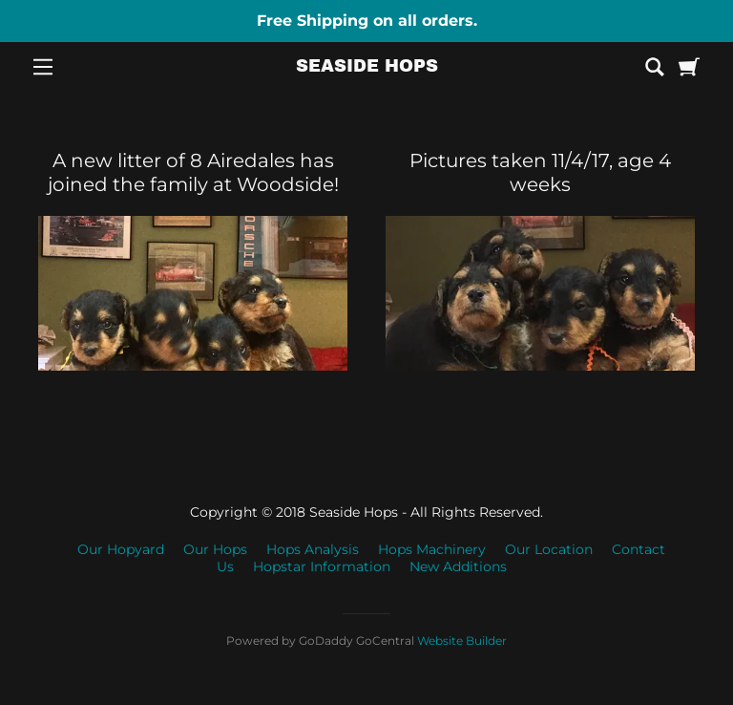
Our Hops (215, 549)
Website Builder (462, 640)
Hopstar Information (321, 566)
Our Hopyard (120, 549)
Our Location (549, 549)
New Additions (458, 566)
